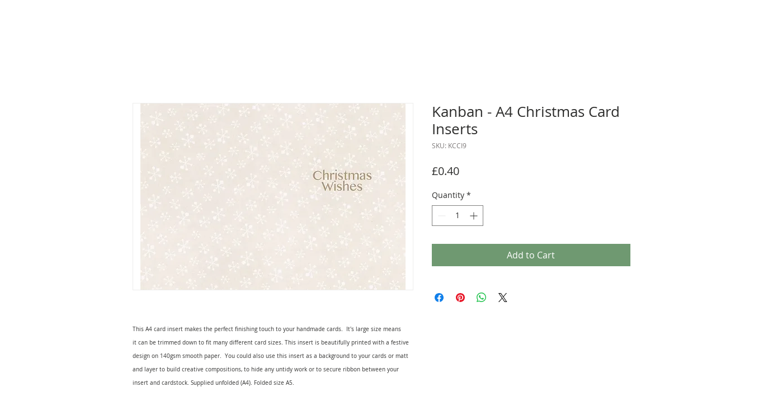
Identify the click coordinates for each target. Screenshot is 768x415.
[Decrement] (440, 215)
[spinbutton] (457, 215)
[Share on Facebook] (439, 297)
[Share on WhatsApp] (481, 297)
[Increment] (475, 215)
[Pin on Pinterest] (460, 297)
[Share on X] (503, 297)
